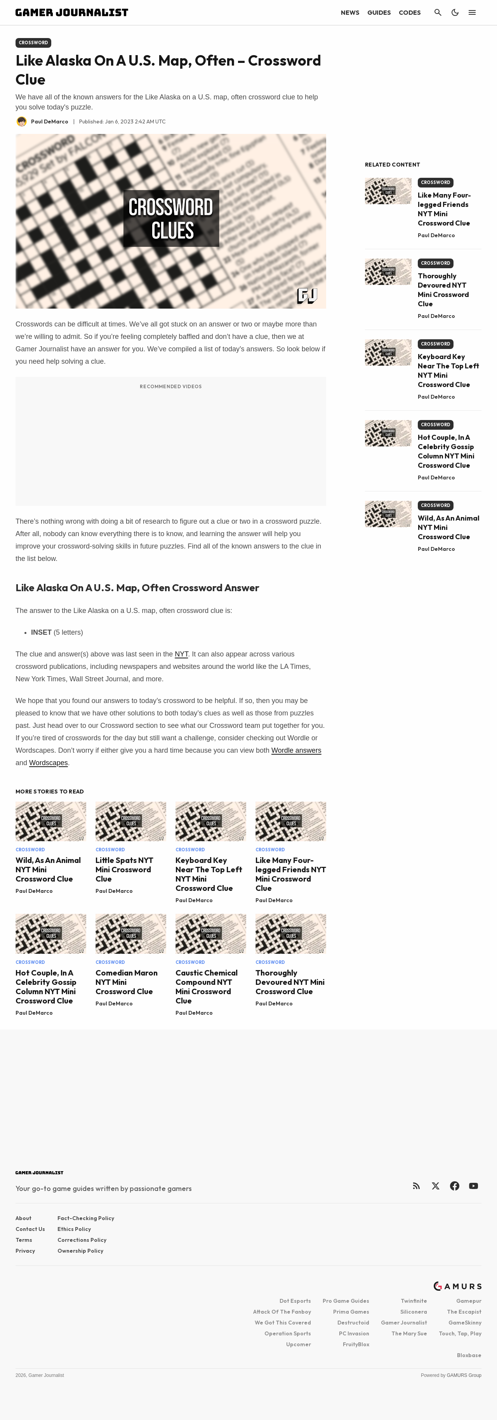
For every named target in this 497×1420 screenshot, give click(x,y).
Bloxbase (469, 1355)
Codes (410, 12)
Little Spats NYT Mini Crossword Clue (124, 869)
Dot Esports (295, 1300)
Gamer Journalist (404, 1322)
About (23, 1218)
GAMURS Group (464, 1375)
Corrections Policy (81, 1239)
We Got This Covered (283, 1322)
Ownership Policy (80, 1250)
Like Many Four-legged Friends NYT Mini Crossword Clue (290, 874)
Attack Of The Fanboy (282, 1311)
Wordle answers (296, 750)
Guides (379, 12)
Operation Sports (287, 1333)
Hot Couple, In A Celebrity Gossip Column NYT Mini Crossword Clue (46, 986)
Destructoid (353, 1322)
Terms (24, 1239)
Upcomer (298, 1344)
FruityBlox (356, 1344)
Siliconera (413, 1311)
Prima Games (351, 1311)
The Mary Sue (409, 1333)
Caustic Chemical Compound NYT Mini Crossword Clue (207, 986)
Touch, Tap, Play (460, 1333)
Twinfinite (414, 1300)
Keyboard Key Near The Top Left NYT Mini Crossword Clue (209, 874)
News (350, 12)
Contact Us (30, 1229)
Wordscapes (48, 763)
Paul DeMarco (34, 890)
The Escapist (464, 1311)
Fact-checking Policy (85, 1218)
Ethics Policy (74, 1229)
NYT (181, 654)
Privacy (25, 1250)
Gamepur (468, 1300)
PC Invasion (354, 1333)
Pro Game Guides (346, 1300)
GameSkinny (464, 1322)
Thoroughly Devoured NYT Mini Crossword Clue (290, 982)
